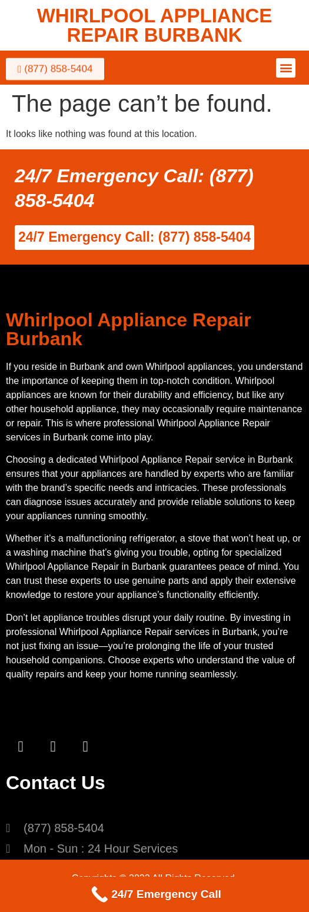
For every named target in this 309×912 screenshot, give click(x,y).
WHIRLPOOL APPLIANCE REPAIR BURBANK (155, 25)
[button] (285, 68)
